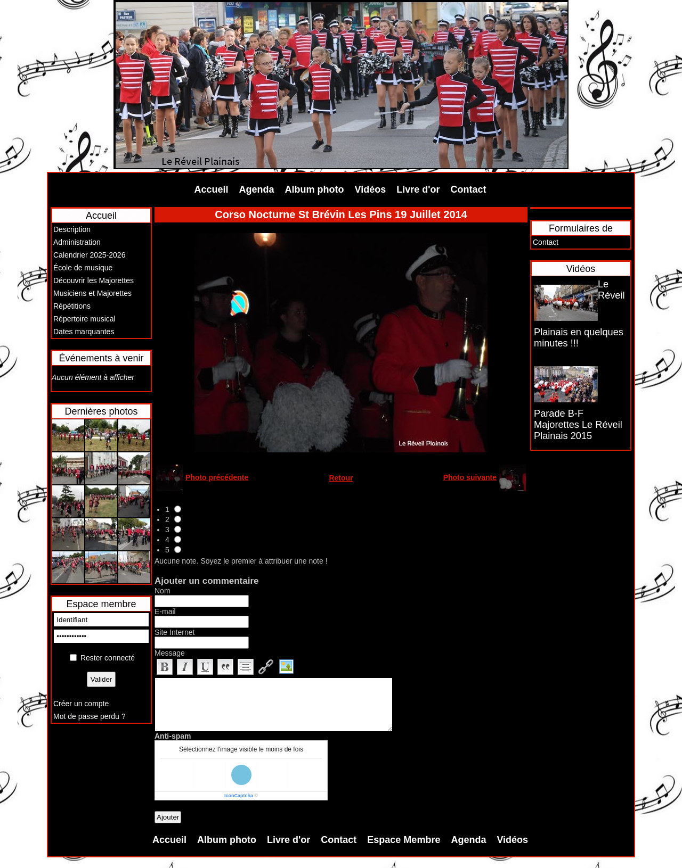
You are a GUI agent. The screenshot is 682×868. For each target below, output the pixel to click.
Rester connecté (107, 658)
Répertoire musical (84, 319)
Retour (341, 478)
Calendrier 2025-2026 (89, 255)
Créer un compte (81, 703)
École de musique (82, 267)
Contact (468, 189)
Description (72, 229)
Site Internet (175, 632)
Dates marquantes (83, 331)
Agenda (256, 189)
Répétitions (72, 306)
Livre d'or (418, 189)
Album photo (314, 189)
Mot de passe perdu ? (89, 716)
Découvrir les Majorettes (93, 280)
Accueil (211, 189)
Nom (162, 590)
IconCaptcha (238, 795)
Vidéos (370, 189)
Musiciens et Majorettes (92, 293)
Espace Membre (403, 839)
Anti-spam (173, 736)
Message (170, 653)
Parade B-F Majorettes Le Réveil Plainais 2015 (578, 424)
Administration (77, 242)
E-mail (165, 611)
